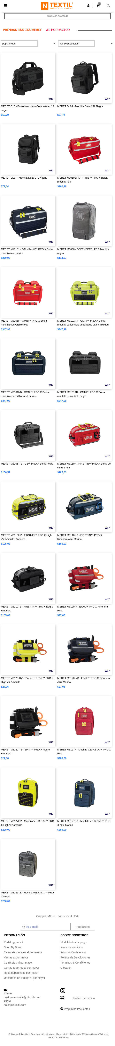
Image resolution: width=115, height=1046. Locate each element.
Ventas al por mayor (16, 957)
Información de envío (73, 952)
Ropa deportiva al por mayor (21, 972)
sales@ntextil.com (15, 1004)
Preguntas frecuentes (77, 1009)
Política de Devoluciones (75, 957)
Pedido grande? (13, 942)
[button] (88, 5)
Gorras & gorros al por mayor (21, 967)
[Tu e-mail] (45, 926)
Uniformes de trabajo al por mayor (24, 977)
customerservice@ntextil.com (22, 997)
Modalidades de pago (73, 942)
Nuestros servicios (71, 947)
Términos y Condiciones (42, 1034)
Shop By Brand (13, 947)
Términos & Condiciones (75, 962)
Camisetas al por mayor (18, 962)
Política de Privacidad (19, 1034)
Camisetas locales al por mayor (23, 952)
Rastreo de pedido (84, 998)
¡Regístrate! (82, 926)
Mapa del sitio (62, 1034)
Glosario (65, 967)
